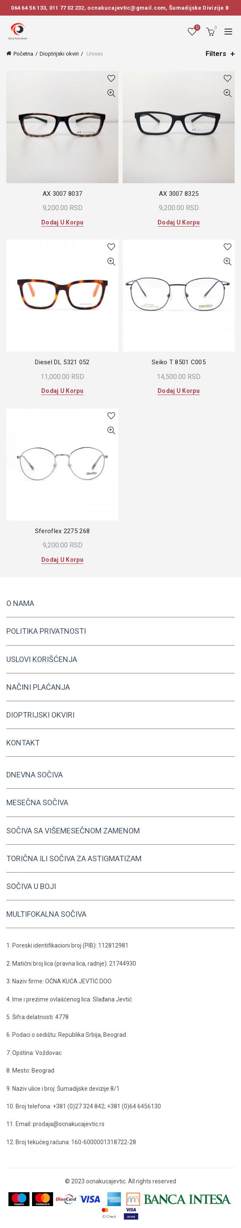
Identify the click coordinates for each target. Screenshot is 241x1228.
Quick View (111, 93)
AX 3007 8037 (63, 194)
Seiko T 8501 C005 (179, 362)
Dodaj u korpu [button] (62, 222)
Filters (216, 54)
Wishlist (196, 28)
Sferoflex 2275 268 (62, 531)
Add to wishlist (111, 78)
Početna (23, 54)
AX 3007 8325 (179, 194)
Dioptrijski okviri (59, 54)
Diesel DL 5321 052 (62, 362)
